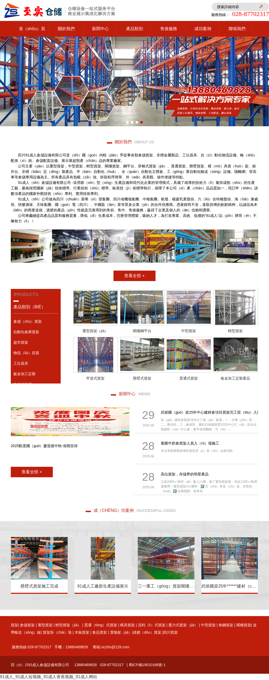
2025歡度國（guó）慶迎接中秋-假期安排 (44, 446)
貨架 (14, 625)
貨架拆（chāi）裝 (57, 632)
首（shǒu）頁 (32, 28)
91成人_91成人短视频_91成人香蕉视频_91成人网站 (48, 676)
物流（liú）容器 (26, 353)
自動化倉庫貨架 (26, 332)
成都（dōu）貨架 (147, 632)
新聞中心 (100, 28)
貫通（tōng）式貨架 (100, 625)
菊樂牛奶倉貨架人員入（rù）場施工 (190, 443)
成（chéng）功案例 (135, 510)
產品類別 (134, 28)
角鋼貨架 (226, 625)
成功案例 (202, 28)
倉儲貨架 (27, 625)
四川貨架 (170, 632)
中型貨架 (208, 625)
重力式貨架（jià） (183, 625)
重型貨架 (45, 625)
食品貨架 (99, 632)
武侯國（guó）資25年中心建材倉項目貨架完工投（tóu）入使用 (212, 412)
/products (35, 304)
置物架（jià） (121, 632)
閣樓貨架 (243, 625)
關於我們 (66, 28)
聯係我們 (237, 28)
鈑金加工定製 (24, 374)
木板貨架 (82, 632)
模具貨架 (127, 625)
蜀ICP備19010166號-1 (147, 665)
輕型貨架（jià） (68, 625)
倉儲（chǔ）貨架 (27, 321)
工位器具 (20, 363)
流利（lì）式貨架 (151, 625)
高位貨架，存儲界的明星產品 (185, 474)
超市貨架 (20, 342)
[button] (127, 122)
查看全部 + (134, 275)
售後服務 (168, 28)
